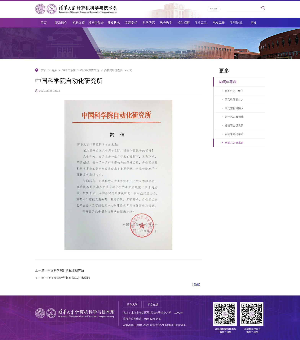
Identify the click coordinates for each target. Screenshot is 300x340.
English (214, 8)
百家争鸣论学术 (234, 134)
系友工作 (219, 22)
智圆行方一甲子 (234, 91)
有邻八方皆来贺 (89, 70)
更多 (254, 22)
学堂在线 (153, 304)
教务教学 (166, 22)
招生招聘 (184, 22)
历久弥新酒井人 (234, 99)
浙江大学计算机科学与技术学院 (68, 278)
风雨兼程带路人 (234, 108)
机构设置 (79, 22)
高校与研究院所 (113, 70)
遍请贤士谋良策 (234, 125)
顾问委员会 (96, 22)
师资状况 (114, 22)
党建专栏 (131, 22)
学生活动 (201, 22)
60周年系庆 (69, 70)
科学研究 (149, 22)
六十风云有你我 (234, 117)
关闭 (196, 284)
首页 (44, 22)
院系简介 (61, 22)
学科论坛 (236, 22)
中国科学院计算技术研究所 (65, 270)
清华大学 (132, 304)
